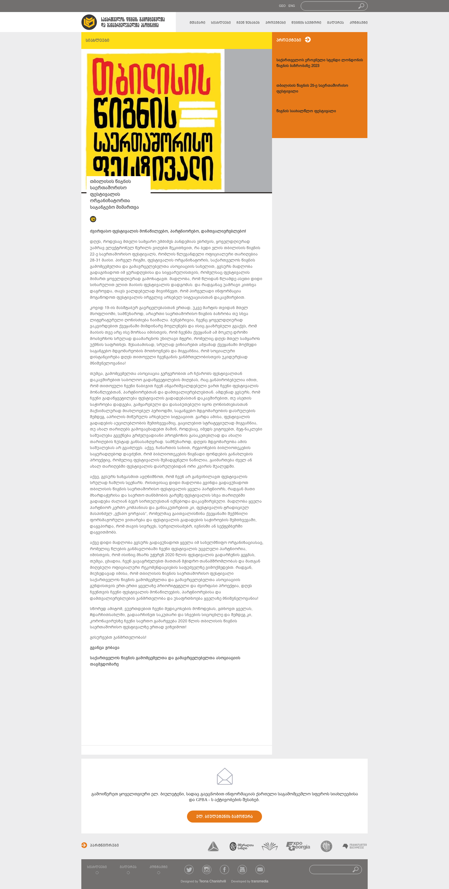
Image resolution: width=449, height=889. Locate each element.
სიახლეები (221, 23)
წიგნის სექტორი (306, 23)
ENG (291, 5)
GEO (282, 5)
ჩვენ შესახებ (248, 23)
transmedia (259, 881)
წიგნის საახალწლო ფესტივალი (306, 111)
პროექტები (275, 23)
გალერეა (335, 23)
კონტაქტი (359, 23)
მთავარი (197, 23)
